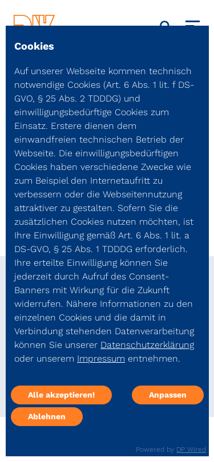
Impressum (101, 358)
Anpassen (168, 394)
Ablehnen (47, 416)
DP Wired (191, 449)
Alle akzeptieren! (61, 394)
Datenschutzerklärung (147, 344)
